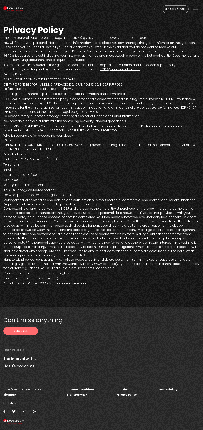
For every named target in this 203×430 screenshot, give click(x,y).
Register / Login (175, 9)
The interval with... (19, 358)
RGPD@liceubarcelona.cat (23, 55)
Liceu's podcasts (19, 366)
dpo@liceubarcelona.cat (36, 190)
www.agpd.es (105, 264)
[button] (195, 9)
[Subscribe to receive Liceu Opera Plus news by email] (20, 331)
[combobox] (157, 9)
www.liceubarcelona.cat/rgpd (26, 130)
